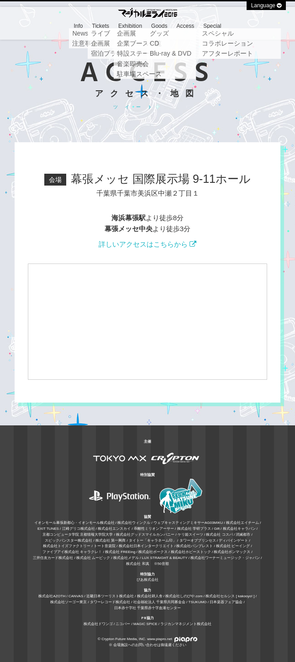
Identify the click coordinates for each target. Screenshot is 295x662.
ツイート (136, 106)
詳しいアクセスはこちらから (147, 244)
